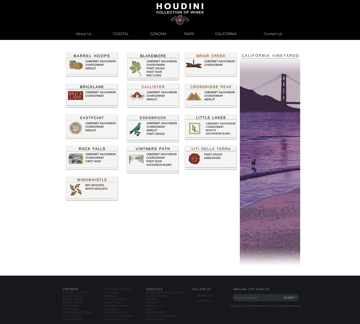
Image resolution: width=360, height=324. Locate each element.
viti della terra (118, 315)
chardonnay (157, 296)
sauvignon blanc (161, 315)
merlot (152, 302)
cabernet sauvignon (164, 292)
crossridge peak (78, 312)
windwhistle (115, 319)
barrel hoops (75, 292)
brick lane (72, 302)
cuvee (151, 299)
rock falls (114, 302)
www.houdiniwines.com (180, 14)
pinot (151, 309)
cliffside (71, 309)
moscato (154, 306)
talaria (111, 309)
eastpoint (72, 315)
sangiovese (156, 312)
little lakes (115, 299)
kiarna (110, 296)
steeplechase (116, 306)
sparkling (155, 319)
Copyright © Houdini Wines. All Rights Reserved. (265, 306)
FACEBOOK (205, 295)
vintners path (116, 312)
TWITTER (203, 301)
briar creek (73, 299)
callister (71, 306)
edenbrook (73, 319)
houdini (111, 292)
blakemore (73, 296)
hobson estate (117, 289)
